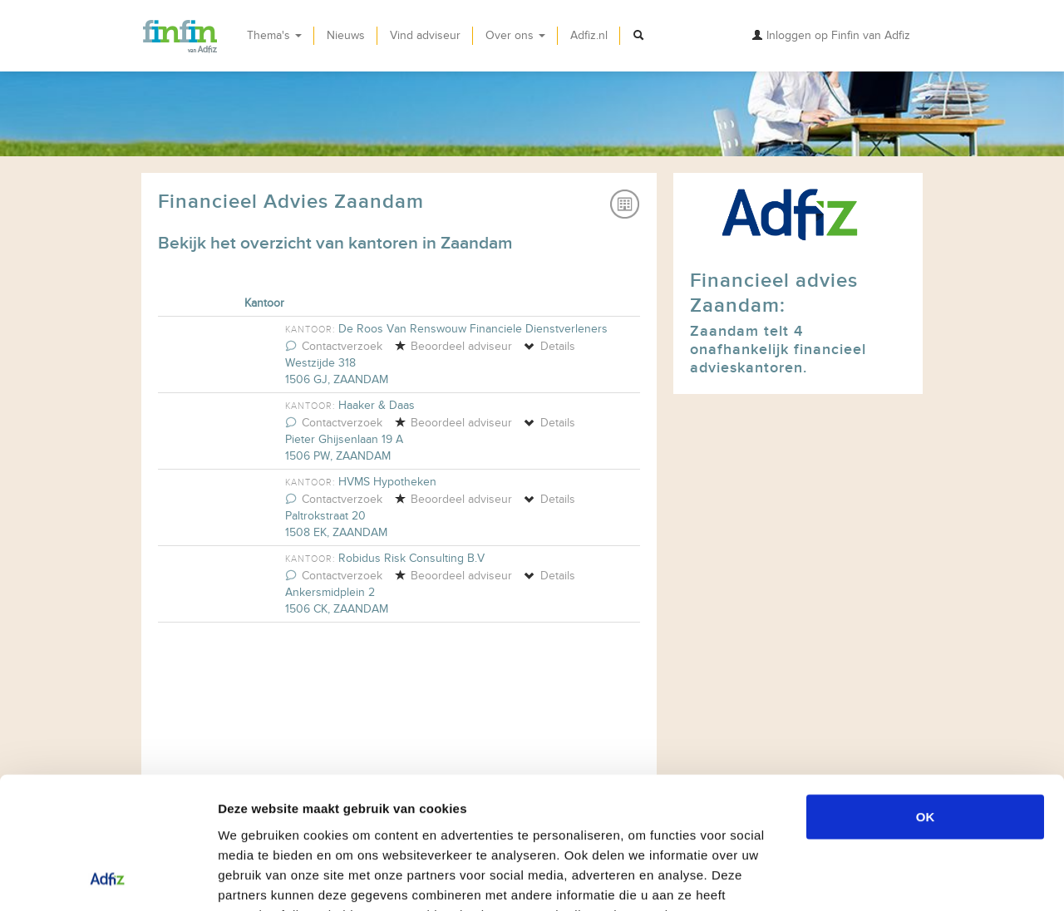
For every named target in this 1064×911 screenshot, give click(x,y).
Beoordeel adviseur (453, 346)
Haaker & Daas (376, 405)
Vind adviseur (425, 35)
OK (925, 693)
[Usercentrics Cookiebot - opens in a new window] (107, 878)
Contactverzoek (333, 346)
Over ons (515, 35)
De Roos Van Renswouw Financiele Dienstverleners (473, 329)
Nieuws (346, 35)
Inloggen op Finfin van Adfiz (830, 35)
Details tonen (898, 878)
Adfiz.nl (589, 35)
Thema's (274, 35)
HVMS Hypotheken (387, 482)
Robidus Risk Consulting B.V (411, 558)
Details (549, 346)
